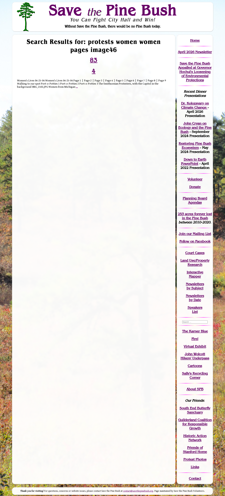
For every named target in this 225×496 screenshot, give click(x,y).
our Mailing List (198, 234)
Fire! (194, 339)
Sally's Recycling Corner (195, 375)
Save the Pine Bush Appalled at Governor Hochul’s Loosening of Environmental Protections (195, 71)
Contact (195, 478)
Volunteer (195, 179)
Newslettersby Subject (195, 286)
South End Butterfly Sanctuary (195, 410)
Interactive (195, 272)
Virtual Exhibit (195, 346)
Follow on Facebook (194, 241)
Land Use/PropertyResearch (194, 262)
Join (182, 234)
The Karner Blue (195, 331)
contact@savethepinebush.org (138, 491)
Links (195, 467)
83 (93, 60)
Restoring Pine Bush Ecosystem (195, 145)
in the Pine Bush (197, 216)
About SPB (195, 389)
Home (195, 40)
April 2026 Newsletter (195, 52)
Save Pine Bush (113, 10)
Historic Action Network (194, 438)
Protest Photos (194, 459)
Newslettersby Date (195, 298)
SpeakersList (195, 309)
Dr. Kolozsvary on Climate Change (195, 105)
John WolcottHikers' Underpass (195, 356)
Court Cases (194, 253)
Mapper (195, 276)
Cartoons (195, 366)
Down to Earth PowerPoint (193, 161)
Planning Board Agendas (195, 200)
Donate (195, 187)
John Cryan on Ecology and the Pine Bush (195, 127)
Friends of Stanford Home (195, 449)
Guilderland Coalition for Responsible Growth (195, 424)
